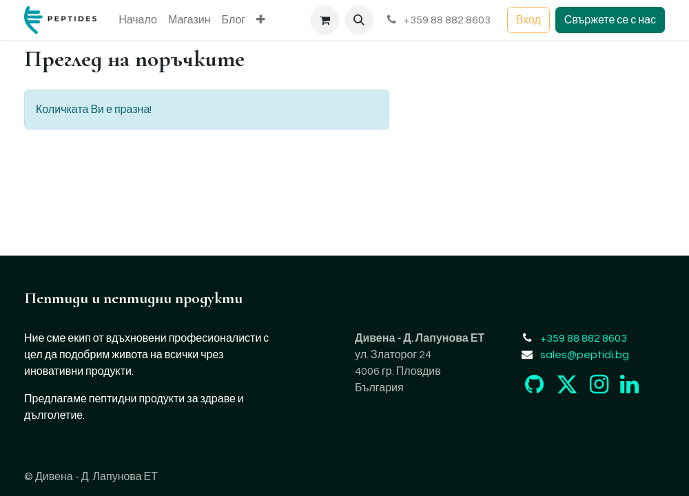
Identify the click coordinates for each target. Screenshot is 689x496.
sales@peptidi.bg (584, 354)
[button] (358, 20)
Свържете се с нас (610, 19)
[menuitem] (138, 20)
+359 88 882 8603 (437, 19)
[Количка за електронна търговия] (324, 20)
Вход (528, 19)
